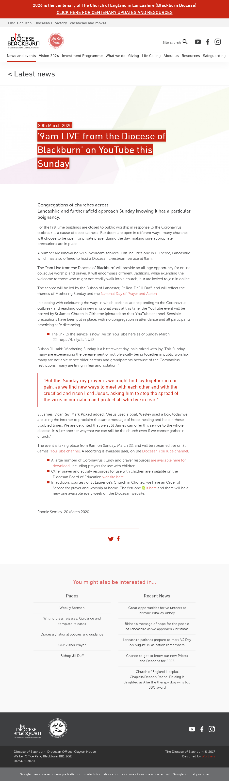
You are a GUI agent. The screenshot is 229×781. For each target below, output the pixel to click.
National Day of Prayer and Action (129, 294)
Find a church (20, 23)
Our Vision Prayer (72, 645)
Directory (50, 23)
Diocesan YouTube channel (165, 451)
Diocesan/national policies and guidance (72, 634)
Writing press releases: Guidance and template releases (72, 621)
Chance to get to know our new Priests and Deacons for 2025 (157, 658)
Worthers (208, 756)
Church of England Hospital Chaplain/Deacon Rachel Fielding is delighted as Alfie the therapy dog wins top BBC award (157, 680)
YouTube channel (65, 451)
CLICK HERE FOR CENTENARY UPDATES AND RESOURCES (115, 12)
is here (151, 488)
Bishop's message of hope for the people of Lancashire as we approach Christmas (157, 626)
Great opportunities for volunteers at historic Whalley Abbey (157, 610)
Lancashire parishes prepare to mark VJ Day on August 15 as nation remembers (157, 642)
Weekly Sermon (72, 608)
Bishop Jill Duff (72, 656)
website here (113, 477)
